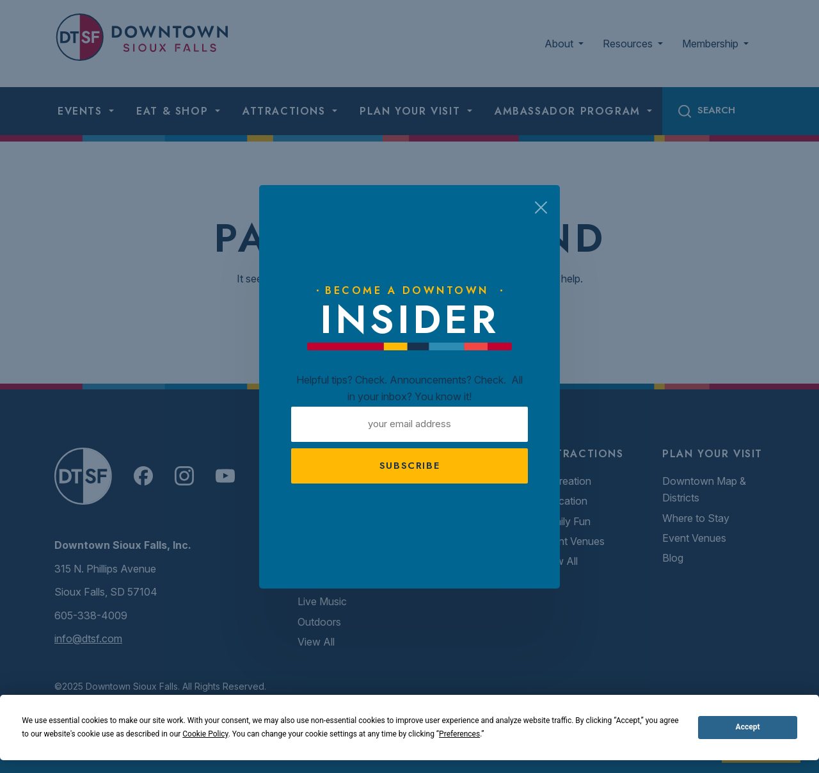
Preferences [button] (459, 733)
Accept (748, 726)
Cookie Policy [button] (205, 733)
